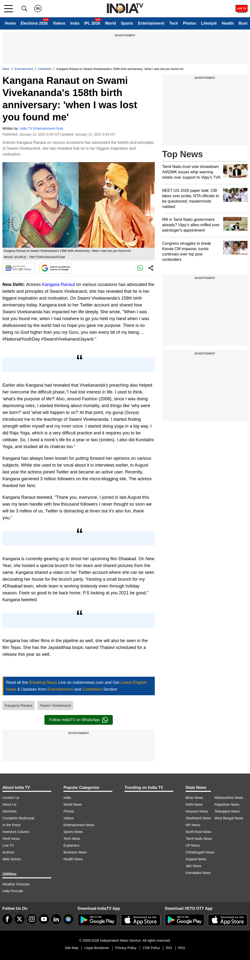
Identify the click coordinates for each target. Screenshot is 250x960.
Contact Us (10, 798)
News (6, 69)
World (110, 23)
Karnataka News (198, 873)
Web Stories (11, 859)
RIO (169, 948)
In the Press (11, 825)
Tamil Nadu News (199, 839)
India (74, 23)
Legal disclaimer (96, 948)
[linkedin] (56, 919)
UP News (193, 845)
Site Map (71, 948)
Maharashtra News (228, 798)
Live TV (8, 845)
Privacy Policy (125, 948)
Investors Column (15, 832)
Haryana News (197, 811)
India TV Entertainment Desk (41, 128)
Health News (73, 859)
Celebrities (45, 69)
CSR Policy (151, 948)
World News (72, 804)
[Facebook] (7, 919)
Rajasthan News (226, 804)
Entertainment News (78, 825)
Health (228, 23)
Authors (8, 852)
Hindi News (11, 839)
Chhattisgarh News (200, 852)
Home (10, 23)
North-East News (198, 832)
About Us (9, 804)
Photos (189, 23)
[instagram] (32, 919)
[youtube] (44, 919)
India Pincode (12, 891)
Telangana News (227, 811)
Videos (59, 23)
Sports (127, 23)
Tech (173, 23)
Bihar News (194, 798)
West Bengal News (228, 818)
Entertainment (151, 23)
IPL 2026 (92, 23)
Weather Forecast (16, 884)
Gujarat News (196, 859)
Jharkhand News (198, 818)
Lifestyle (209, 23)
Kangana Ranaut (58, 284)
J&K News (193, 866)
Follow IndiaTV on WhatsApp (78, 720)
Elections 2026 (34, 23)
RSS (181, 948)
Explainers (71, 845)
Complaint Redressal (18, 818)
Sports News (73, 832)
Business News (75, 852)
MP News (193, 825)
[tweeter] (19, 919)
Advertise (9, 811)
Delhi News (194, 804)
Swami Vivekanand (55, 705)
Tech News (71, 839)
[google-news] (68, 919)
